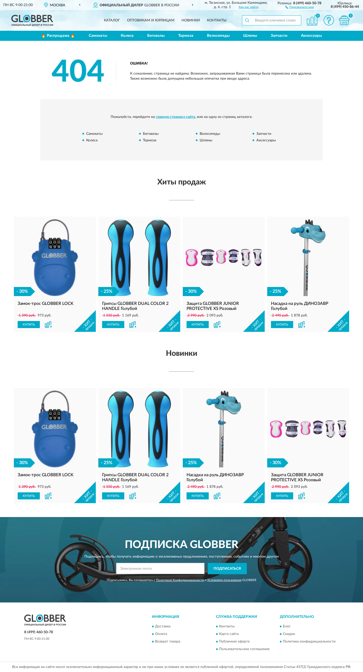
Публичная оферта (234, 642)
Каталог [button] (112, 20)
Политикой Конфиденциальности (180, 580)
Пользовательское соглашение (244, 649)
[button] (299, 6)
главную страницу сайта (175, 117)
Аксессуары (311, 36)
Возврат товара (167, 642)
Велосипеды (218, 36)
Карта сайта (229, 634)
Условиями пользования (224, 580)
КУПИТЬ (29, 324)
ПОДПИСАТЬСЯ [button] (227, 568)
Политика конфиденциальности (309, 642)
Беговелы (156, 36)
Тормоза (185, 36)
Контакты (217, 20)
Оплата (161, 634)
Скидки (289, 634)
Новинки (191, 20)
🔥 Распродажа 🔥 (58, 36)
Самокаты (98, 36)
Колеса (127, 36)
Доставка (162, 626)
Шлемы (250, 36)
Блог (287, 626)
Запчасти (279, 36)
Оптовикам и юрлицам (150, 20)
